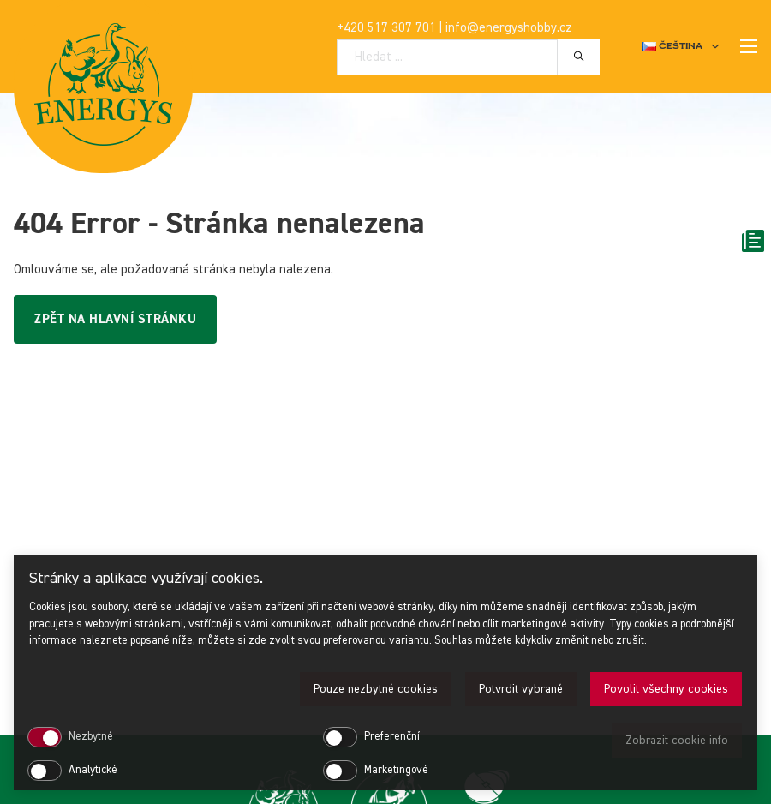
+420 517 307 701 (386, 27)
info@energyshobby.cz (508, 27)
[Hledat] (579, 56)
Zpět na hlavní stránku (115, 319)
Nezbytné (91, 736)
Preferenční (392, 736)
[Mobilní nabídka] (748, 46)
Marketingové (396, 770)
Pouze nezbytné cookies (376, 689)
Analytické (93, 770)
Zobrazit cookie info (676, 741)
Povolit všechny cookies (666, 689)
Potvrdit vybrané (521, 689)
